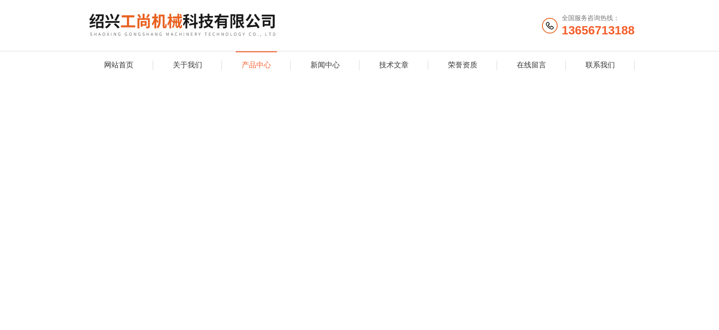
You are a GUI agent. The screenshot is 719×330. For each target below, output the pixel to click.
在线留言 (531, 65)
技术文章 (394, 65)
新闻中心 (325, 65)
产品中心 (256, 65)
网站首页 (118, 65)
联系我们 (600, 65)
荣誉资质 (462, 65)
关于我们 (187, 65)
